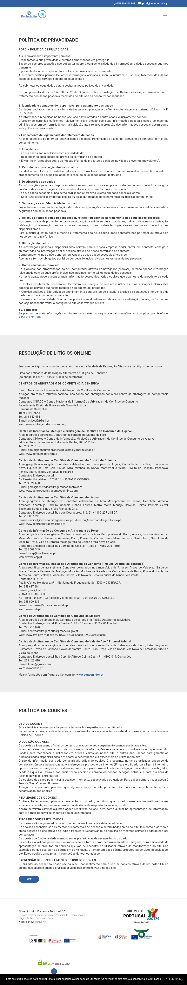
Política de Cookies (46, 918)
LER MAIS (175, 978)
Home (29, 879)
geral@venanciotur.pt (132, 313)
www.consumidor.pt (90, 674)
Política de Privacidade (56, 915)
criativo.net (40, 922)
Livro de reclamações (30, 915)
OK (165, 978)
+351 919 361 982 (125, 3)
